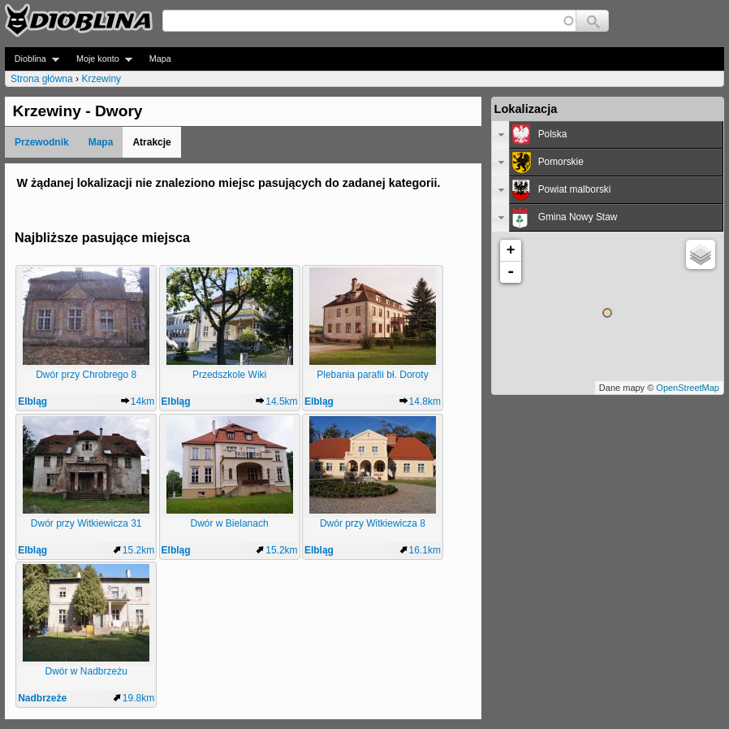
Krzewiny (101, 79)
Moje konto (99, 59)
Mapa (160, 58)
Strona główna (42, 79)
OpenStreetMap (687, 388)
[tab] (607, 135)
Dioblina (32, 59)
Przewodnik (42, 142)
